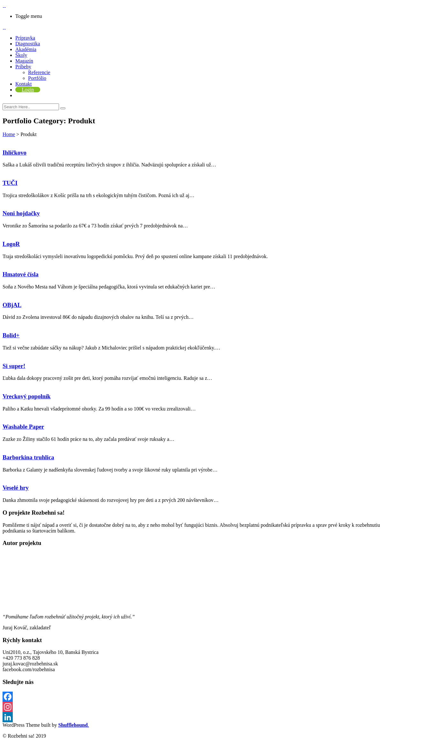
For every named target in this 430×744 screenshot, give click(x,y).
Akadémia (25, 49)
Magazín (24, 61)
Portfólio (37, 78)
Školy (21, 55)
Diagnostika (27, 43)
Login (28, 89)
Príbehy (23, 66)
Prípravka (25, 38)
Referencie (39, 72)
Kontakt (23, 84)
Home (9, 134)
